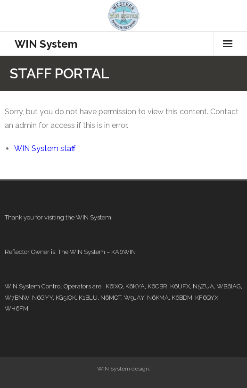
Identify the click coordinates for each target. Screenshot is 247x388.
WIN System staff (44, 148)
